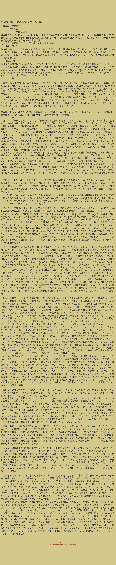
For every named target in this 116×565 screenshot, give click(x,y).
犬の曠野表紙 (55, 544)
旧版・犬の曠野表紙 (68, 544)
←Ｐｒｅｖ (51, 542)
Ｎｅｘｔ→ (64, 542)
